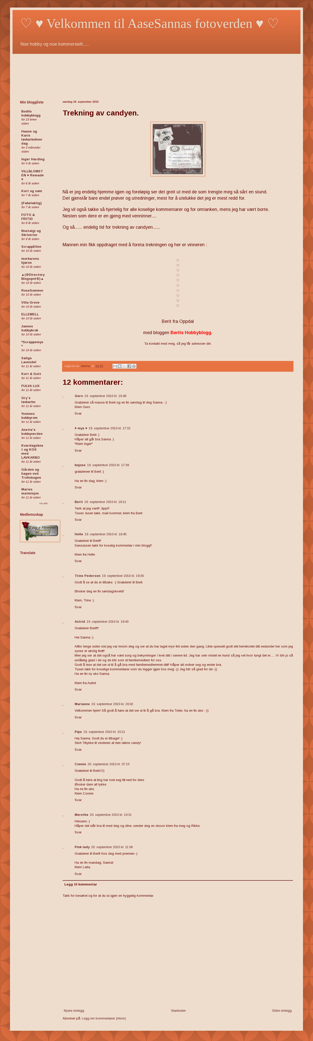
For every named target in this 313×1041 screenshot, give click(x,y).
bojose (80, 465)
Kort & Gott (31, 374)
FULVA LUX (30, 386)
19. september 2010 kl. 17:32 (109, 428)
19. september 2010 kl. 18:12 (105, 502)
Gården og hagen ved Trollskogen (31, 473)
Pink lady (82, 847)
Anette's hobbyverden (32, 432)
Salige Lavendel (28, 360)
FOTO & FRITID (28, 217)
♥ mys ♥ (81, 428)
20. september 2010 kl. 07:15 (108, 764)
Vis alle (43, 503)
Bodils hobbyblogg (31, 113)
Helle (79, 534)
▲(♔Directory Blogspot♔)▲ (33, 277)
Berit (79, 502)
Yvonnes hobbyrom (29, 416)
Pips (78, 732)
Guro (79, 396)
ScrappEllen (31, 246)
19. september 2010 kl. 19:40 (107, 621)
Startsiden (178, 1010)
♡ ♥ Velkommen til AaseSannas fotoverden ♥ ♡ (149, 23)
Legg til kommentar (80, 884)
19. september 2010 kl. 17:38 (108, 465)
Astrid (80, 621)
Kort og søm (31, 191)
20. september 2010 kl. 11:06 (112, 847)
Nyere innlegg (74, 1010)
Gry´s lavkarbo (28, 400)
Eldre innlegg (282, 1010)
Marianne (82, 704)
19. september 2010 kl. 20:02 (112, 704)
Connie (80, 764)
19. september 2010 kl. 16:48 (105, 396)
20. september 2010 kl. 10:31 (111, 815)
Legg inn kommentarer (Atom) (104, 1018)
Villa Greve (30, 302)
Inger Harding (33, 159)
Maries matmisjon (30, 491)
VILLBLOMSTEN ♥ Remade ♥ (32, 175)
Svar (78, 413)
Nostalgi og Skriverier (31, 233)
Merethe (81, 815)
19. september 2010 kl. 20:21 (104, 732)
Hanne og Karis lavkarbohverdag (32, 137)
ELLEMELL (30, 314)
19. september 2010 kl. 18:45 (105, 534)
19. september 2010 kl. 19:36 (123, 576)
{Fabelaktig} (31, 203)
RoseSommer (32, 290)
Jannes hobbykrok (29, 328)
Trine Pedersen (87, 576)
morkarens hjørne (30, 261)
